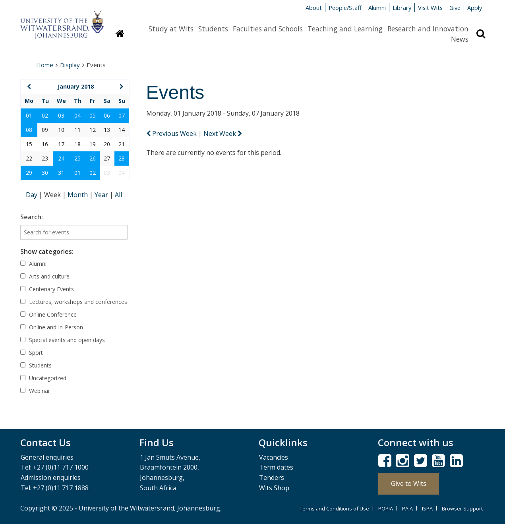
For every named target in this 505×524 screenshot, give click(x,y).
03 (61, 115)
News (459, 39)
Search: (31, 217)
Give (454, 8)
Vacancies (273, 457)
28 (121, 158)
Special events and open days (62, 340)
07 (121, 115)
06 (107, 115)
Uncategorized (43, 378)
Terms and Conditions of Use (334, 508)
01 (29, 115)
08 (29, 129)
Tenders (271, 477)
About (314, 8)
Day (32, 194)
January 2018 (76, 86)
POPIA (385, 508)
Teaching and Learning (345, 28)
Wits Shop (274, 487)
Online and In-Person (51, 327)
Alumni (377, 8)
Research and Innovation (427, 28)
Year (102, 194)
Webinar (35, 390)
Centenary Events (47, 289)
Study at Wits (171, 28)
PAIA (407, 508)
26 (92, 158)
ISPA (427, 508)
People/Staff (345, 8)
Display (70, 65)
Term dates (276, 467)
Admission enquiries (51, 477)
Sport (31, 352)
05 (92, 115)
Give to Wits (408, 483)
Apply (474, 8)
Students (213, 28)
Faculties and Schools (268, 28)
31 (61, 172)
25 (77, 158)
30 (45, 172)
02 (45, 115)
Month (78, 194)
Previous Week (172, 133)
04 (77, 115)
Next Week (222, 133)
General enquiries (47, 457)
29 (29, 172)
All (118, 194)
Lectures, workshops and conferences (73, 302)
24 (61, 158)
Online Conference (48, 314)
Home (44, 65)
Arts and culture (45, 276)
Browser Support (462, 508)
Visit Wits (430, 8)
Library (402, 8)
